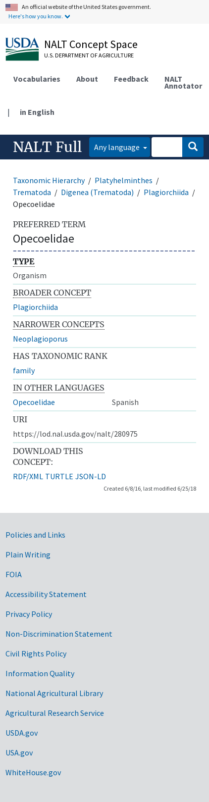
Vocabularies (36, 79)
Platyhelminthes (124, 180)
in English (37, 112)
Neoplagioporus (40, 339)
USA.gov (19, 752)
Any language (117, 147)
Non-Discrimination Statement (58, 634)
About (87, 79)
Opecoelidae (34, 402)
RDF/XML (28, 476)
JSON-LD (90, 476)
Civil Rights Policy (35, 653)
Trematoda (32, 192)
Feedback (131, 79)
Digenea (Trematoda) (97, 192)
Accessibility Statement (46, 594)
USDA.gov (21, 733)
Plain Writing (28, 554)
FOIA (13, 574)
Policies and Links (35, 535)
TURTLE (59, 476)
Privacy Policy (28, 614)
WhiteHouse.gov (33, 772)
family (24, 370)
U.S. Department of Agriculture (89, 55)
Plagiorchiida (166, 192)
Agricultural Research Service (54, 713)
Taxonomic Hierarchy (49, 180)
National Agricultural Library (54, 693)
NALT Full (47, 147)
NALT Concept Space (91, 44)
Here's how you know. (35, 16)
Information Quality (39, 673)
